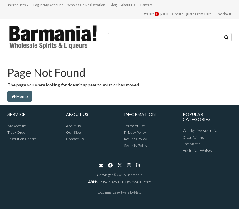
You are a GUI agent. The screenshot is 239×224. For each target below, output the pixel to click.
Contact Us (75, 139)
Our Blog (73, 132)
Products (18, 5)
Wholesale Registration (86, 5)
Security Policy (135, 145)
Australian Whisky (197, 150)
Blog (113, 5)
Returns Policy (135, 139)
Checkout (223, 14)
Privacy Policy (135, 132)
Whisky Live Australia (200, 130)
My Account (16, 126)
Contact (146, 5)
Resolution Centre (21, 139)
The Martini (192, 144)
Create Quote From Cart (191, 14)
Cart (155, 14)
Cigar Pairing (193, 137)
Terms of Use (134, 126)
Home (20, 96)
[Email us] (100, 166)
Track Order (17, 132)
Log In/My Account (48, 5)
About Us (128, 5)
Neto (137, 192)
